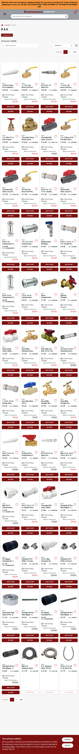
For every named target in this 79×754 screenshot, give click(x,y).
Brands (8, 25)
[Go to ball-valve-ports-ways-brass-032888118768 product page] (68, 88)
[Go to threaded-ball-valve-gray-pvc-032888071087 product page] (10, 192)
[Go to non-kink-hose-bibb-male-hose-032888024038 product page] (68, 404)
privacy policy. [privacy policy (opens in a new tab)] (10, 747)
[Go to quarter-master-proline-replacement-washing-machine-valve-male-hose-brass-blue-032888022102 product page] (49, 245)
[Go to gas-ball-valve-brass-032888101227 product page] (29, 456)
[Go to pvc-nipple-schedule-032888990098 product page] (49, 616)
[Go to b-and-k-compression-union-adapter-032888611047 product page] (10, 509)
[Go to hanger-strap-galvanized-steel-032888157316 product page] (10, 616)
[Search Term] (39, 16)
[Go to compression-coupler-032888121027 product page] (49, 299)
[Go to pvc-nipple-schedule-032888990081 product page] (68, 616)
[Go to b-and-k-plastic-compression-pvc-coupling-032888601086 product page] (49, 192)
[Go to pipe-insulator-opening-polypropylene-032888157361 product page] (68, 562)
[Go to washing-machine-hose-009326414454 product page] (49, 669)
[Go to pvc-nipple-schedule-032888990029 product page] (10, 669)
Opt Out (67, 745)
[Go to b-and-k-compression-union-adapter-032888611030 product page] (49, 562)
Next (74, 52)
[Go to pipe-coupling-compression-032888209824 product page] (29, 299)
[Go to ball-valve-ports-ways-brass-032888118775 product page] (29, 88)
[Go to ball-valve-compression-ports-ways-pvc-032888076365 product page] (10, 352)
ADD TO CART (11, 106)
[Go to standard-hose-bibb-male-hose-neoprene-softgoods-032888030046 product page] (29, 352)
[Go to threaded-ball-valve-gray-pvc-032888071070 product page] (49, 140)
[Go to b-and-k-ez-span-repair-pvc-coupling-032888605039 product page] (10, 456)
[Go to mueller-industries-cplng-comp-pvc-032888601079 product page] (68, 245)
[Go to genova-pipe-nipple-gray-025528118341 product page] (68, 509)
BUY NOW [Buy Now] (10, 111)
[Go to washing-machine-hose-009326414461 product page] (29, 669)
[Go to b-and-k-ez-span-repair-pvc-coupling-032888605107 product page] (10, 88)
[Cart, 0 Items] (75, 13)
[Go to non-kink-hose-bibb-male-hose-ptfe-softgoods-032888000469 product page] (49, 352)
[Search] (66, 16)
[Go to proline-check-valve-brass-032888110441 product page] (29, 140)
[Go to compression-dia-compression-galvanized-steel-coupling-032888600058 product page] (10, 245)
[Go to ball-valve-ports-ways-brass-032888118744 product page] (29, 192)
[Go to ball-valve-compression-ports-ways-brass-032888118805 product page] (68, 140)
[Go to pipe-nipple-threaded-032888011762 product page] (68, 352)
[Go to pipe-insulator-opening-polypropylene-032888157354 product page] (29, 562)
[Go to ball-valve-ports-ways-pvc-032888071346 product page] (49, 509)
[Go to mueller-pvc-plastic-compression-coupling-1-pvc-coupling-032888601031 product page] (29, 509)
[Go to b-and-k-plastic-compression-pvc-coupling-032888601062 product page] (10, 404)
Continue (67, 740)
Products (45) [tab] (7, 35)
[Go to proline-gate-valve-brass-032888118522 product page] (10, 140)
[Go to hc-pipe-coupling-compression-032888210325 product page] (29, 245)
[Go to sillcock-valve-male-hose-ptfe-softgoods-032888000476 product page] (68, 299)
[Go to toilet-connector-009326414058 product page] (68, 669)
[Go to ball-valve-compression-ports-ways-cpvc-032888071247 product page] (29, 404)
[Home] (2, 25)
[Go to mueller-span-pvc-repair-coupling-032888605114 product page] (49, 88)
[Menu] (4, 14)
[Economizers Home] (33, 12)
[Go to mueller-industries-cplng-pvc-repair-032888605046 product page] (49, 456)
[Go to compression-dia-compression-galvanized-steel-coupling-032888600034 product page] (10, 299)
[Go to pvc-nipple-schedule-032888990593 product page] (10, 562)
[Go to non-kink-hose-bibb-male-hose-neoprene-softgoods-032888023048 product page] (49, 404)
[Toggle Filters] (76, 45)
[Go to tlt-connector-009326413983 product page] (68, 456)
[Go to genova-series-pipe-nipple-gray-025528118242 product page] (29, 616)
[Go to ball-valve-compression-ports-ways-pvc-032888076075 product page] (68, 192)
